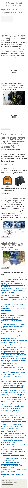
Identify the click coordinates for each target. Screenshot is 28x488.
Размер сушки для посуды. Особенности (14, 376)
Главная (8, 5)
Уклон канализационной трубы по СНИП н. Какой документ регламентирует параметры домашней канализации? (13, 290)
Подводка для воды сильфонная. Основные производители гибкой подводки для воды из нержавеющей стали (14, 360)
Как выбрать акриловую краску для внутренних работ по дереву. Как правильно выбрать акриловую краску (13, 336)
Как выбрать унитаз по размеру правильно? (15, 378)
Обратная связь (5, 486)
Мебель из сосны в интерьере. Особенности (14, 277)
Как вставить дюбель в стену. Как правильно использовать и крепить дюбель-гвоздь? (13, 474)
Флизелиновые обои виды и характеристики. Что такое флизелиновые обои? (12, 320)
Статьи (20, 5)
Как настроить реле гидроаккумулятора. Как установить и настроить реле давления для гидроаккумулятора (14, 245)
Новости (14, 5)
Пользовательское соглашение (11, 482)
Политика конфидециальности (7, 484)
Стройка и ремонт (14, 3)
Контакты (3, 482)
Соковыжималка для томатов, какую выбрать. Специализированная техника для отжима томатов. (13, 285)
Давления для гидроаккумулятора (7, 18)
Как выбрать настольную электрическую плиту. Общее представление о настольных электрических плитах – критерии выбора (13, 392)
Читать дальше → (5, 128)
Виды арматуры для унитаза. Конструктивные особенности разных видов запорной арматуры (13, 412)
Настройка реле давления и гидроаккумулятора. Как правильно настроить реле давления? (13, 37)
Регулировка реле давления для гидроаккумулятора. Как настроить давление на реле (13, 200)
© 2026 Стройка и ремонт (6, 480)
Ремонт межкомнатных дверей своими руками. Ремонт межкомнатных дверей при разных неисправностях (13, 369)
